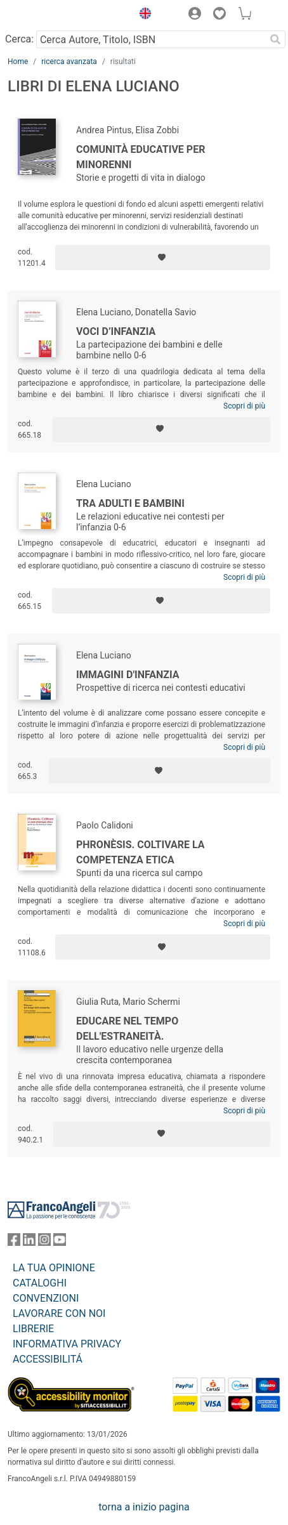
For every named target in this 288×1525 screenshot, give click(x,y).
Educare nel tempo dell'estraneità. (127, 1028)
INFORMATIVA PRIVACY (67, 1344)
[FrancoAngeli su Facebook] (14, 1242)
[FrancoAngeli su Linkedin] (29, 1242)
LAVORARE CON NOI (59, 1313)
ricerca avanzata (69, 61)
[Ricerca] (275, 39)
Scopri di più (244, 406)
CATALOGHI (40, 1283)
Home (18, 61)
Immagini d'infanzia (128, 675)
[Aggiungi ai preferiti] (162, 257)
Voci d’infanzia (115, 331)
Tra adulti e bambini (130, 503)
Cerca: (19, 39)
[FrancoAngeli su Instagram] (44, 1242)
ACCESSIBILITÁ (47, 1359)
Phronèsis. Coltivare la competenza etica (140, 852)
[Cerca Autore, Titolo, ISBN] (150, 39)
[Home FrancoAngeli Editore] (50, 15)
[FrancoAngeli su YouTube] (59, 1242)
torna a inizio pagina (143, 1507)
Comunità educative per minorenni (140, 157)
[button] (142, 15)
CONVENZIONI (46, 1298)
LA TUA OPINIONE (54, 1268)
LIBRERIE (33, 1329)
